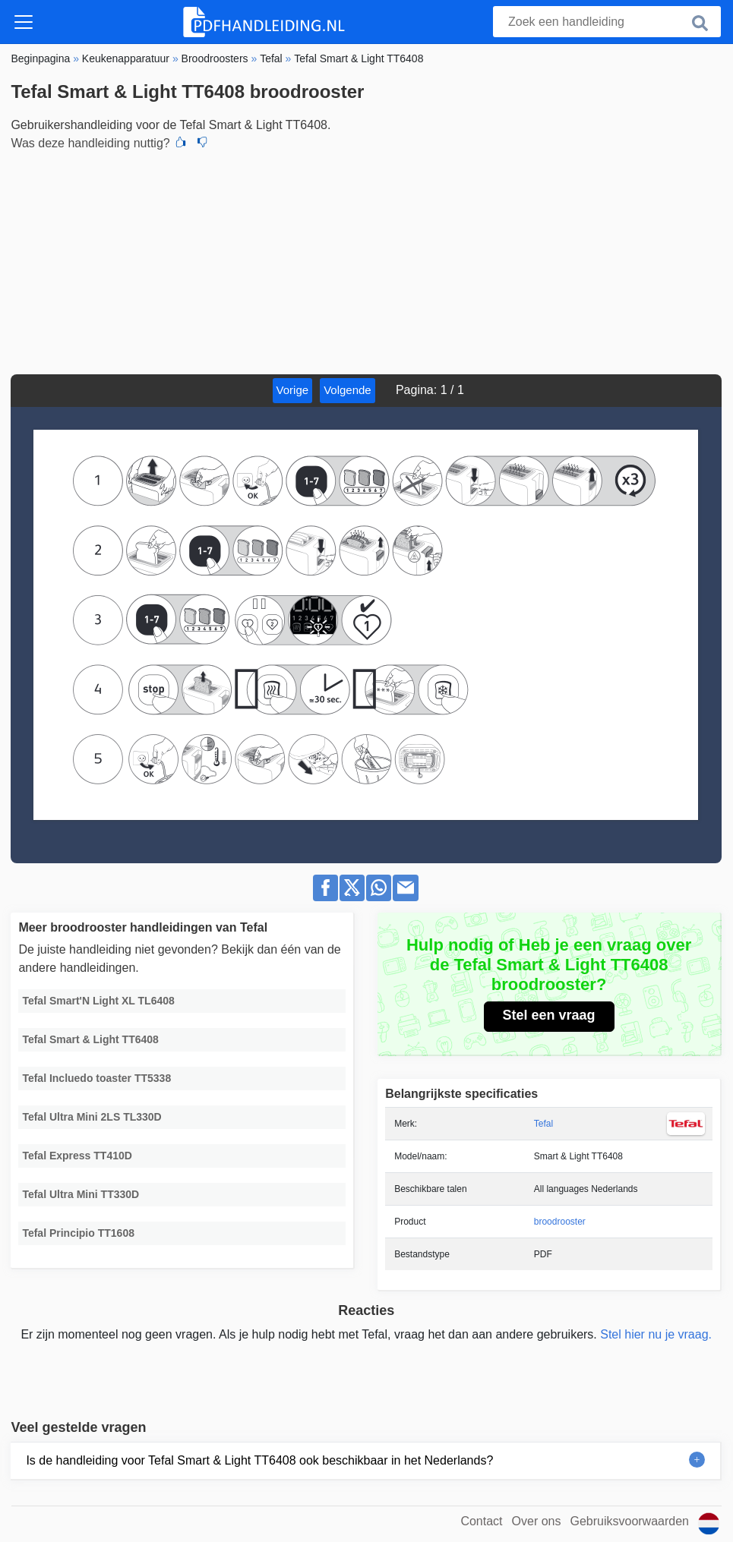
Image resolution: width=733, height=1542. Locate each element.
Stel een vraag (549, 1015)
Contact (481, 1521)
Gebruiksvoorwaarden (629, 1521)
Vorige (292, 389)
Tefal (543, 1123)
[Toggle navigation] (23, 22)
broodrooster (560, 1221)
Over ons (536, 1521)
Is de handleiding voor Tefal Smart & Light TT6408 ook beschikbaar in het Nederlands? (259, 1460)
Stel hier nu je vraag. (656, 1334)
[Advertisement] (366, 260)
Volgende (347, 389)
